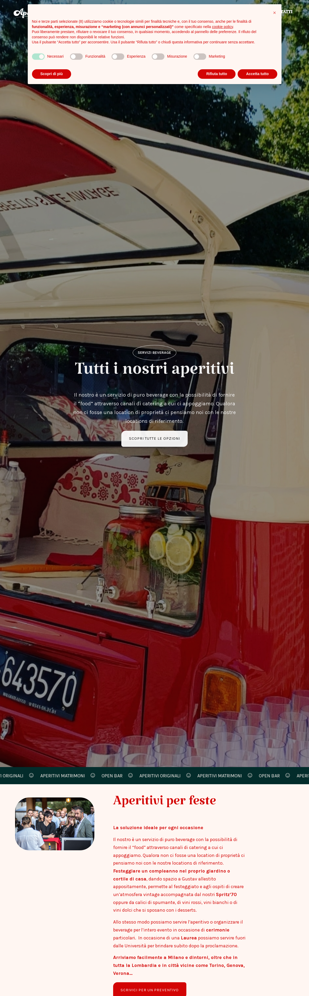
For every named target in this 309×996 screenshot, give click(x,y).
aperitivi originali (162, 776)
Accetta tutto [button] (257, 74)
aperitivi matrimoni (65, 776)
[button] (274, 12)
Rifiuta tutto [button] (216, 74)
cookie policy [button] (222, 27)
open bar (115, 776)
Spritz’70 (226, 894)
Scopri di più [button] (51, 74)
